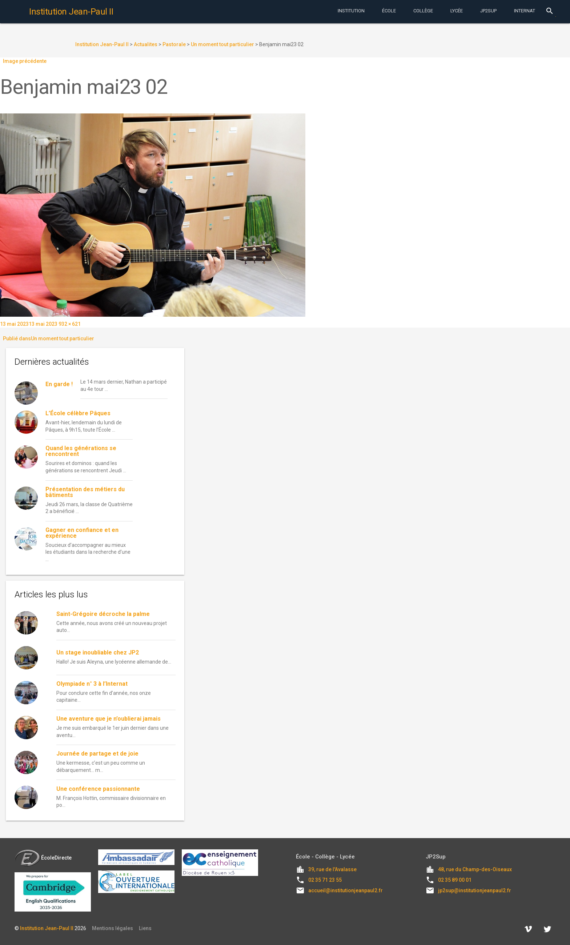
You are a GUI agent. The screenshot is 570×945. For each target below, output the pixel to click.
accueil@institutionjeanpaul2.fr (345, 890)
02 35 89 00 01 (454, 880)
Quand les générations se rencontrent (80, 451)
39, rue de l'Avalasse (332, 869)
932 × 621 (70, 324)
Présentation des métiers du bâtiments (85, 492)
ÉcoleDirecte (43, 858)
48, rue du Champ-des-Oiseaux (475, 869)
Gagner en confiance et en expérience (82, 532)
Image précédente (25, 61)
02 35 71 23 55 (325, 880)
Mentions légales (112, 928)
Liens (145, 928)
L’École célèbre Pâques (78, 413)
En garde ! (59, 384)
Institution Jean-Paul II (46, 928)
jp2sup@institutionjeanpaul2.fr (474, 890)
